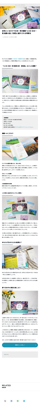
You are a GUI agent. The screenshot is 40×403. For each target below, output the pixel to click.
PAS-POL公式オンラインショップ (22, 127)
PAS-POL (7, 354)
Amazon (31, 127)
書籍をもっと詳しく (20, 345)
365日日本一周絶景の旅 (18, 59)
